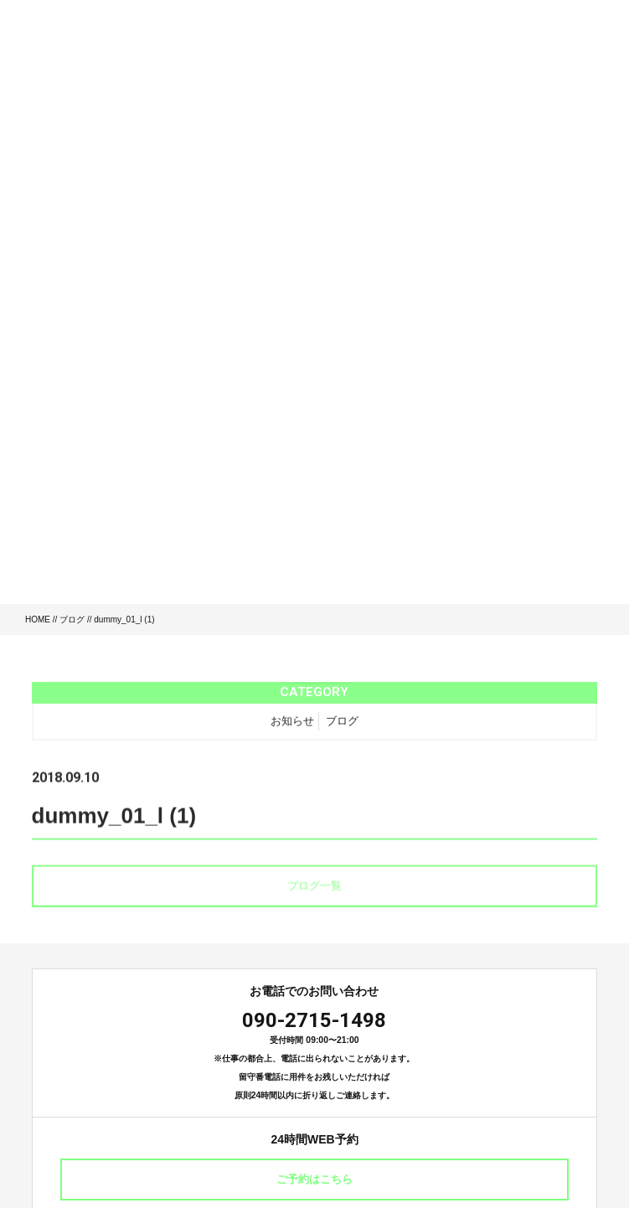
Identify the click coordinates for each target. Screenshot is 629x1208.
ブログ (72, 619)
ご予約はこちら (314, 1179)
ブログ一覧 (314, 888)
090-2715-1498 (314, 1020)
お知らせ (292, 722)
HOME (37, 619)
